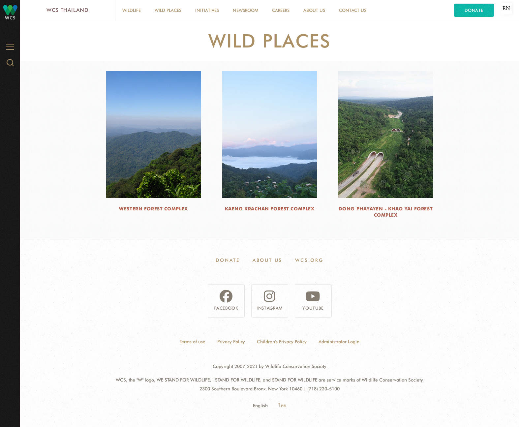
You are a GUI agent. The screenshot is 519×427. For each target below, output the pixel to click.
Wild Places (168, 10)
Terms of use (192, 341)
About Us (314, 10)
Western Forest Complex (153, 208)
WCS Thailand (67, 10)
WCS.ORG (309, 260)
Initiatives (207, 10)
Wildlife (131, 10)
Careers (281, 10)
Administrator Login (339, 341)
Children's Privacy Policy (282, 341)
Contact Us (352, 10)
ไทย (282, 405)
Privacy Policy (231, 341)
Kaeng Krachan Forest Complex (270, 208)
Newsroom (245, 10)
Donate (474, 10)
